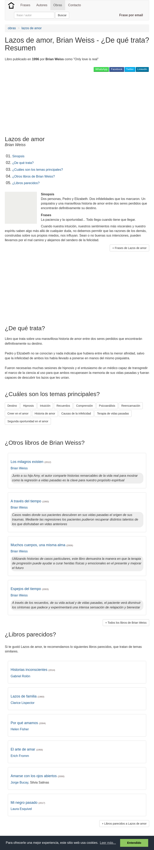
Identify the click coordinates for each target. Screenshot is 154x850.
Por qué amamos (28, 723)
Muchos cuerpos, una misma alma (42, 545)
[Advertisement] (52, 104)
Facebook (116, 69)
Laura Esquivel (21, 809)
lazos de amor (31, 28)
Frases (25, 5)
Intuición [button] (45, 405)
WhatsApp (101, 69)
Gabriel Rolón (20, 676)
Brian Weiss (19, 468)
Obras (57, 5)
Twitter (130, 69)
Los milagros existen (31, 462)
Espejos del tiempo (30, 589)
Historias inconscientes (33, 670)
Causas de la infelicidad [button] (76, 413)
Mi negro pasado (28, 803)
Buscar (62, 15)
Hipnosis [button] (28, 405)
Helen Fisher (20, 729)
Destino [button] (12, 405)
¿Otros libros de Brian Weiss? (33, 176)
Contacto (74, 5)
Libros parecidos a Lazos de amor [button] (125, 823)
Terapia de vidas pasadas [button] (113, 413)
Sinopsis (18, 156)
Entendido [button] (134, 842)
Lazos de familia (27, 696)
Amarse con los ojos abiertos (38, 776)
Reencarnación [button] (130, 405)
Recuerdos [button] (63, 405)
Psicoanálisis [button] (107, 405)
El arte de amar (27, 749)
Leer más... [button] (108, 842)
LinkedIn (142, 69)
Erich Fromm (20, 756)
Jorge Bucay (19, 782)
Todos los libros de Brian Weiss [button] (127, 622)
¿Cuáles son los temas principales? (37, 169)
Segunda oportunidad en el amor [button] (27, 421)
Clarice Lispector (22, 702)
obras (12, 28)
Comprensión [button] (84, 405)
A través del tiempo (30, 501)
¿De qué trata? (23, 163)
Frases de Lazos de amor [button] (131, 248)
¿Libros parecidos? (26, 183)
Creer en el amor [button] (17, 413)
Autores (41, 5)
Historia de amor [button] (45, 413)
